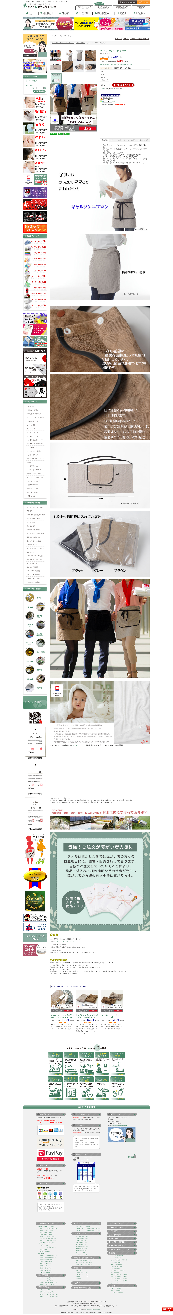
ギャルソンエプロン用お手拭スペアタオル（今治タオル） (62, 1016)
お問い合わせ (31, 496)
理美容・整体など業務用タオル (46, 1257)
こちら (75, 745)
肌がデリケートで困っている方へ (46, 1228)
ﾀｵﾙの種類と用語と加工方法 (36, 515)
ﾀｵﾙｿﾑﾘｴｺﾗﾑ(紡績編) (33, 582)
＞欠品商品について (33, 466)
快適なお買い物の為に (34, 414)
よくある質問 (31, 429)
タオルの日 (30, 552)
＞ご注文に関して (32, 432)
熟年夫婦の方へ (42, 1249)
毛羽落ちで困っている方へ (44, 1230)
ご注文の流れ (31, 406)
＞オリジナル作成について (35, 477)
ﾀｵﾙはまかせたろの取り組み (36, 556)
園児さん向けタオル (43, 1251)
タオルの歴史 (31, 522)
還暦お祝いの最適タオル (44, 1259)
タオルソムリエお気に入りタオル (81, 1264)
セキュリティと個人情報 (35, 559)
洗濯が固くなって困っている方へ (46, 1238)
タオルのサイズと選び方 (35, 518)
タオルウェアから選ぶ (39, 282)
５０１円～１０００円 (79, 1272)
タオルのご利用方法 (33, 530)
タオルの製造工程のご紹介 (35, 533)
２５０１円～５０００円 (79, 1276)
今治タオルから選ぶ (43, 1289)
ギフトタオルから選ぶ (39, 299)
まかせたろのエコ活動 (34, 541)
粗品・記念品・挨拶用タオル (80, 1226)
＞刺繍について (32, 462)
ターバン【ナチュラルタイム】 (112, 1016)
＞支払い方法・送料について (36, 451)
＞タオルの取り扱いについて (36, 443)
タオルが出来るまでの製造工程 (117, 1260)
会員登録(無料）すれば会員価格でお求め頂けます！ (117, 64)
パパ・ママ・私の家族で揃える (46, 1247)
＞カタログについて (33, 481)
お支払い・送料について (35, 410)
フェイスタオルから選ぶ (38, 247)
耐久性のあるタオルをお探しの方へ (47, 1282)
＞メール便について (33, 447)
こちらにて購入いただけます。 (66, 941)
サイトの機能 (31, 425)
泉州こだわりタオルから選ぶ (45, 1292)
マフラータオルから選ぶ (38, 276)
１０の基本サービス (114, 1257)
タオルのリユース (32, 545)
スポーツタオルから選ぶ (38, 241)
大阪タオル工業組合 (114, 1290)
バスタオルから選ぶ (39, 253)
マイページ (118, 39)
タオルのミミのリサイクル (35, 548)
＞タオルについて (32, 436)
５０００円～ (76, 1278)
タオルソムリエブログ (114, 1283)
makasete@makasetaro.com (119, 1125)
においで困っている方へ (44, 1234)
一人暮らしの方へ (42, 1245)
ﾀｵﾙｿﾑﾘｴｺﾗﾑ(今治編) (33, 571)
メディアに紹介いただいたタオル (81, 1262)
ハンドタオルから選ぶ (39, 264)
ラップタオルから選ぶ (39, 270)
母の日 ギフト (80, 43)
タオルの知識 (31, 526)
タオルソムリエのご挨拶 (35, 507)
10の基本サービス (32, 421)
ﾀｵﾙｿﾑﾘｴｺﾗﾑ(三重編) (33, 578)
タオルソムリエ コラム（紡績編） (117, 1280)
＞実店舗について (32, 485)
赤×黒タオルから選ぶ (78, 1252)
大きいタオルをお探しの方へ (45, 1277)
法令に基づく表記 (32, 492)
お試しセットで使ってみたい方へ (46, 1240)
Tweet (102, 88)
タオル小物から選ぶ (39, 288)
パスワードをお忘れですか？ (139, 39)
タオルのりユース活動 (114, 1266)
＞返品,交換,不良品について (36, 458)
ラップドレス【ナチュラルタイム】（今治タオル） (86, 1016)
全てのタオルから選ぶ (39, 305)
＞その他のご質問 (32, 488)
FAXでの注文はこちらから (35, 417)
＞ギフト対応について (34, 470)
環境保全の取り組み (114, 1262)
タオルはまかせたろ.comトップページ (63, 43)
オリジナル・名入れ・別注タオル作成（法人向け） (86, 1230)
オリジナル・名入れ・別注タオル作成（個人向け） (86, 1228)
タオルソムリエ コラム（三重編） (117, 1278)
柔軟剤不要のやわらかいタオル (46, 1284)
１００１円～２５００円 (79, 1274)
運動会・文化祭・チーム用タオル (46, 1255)
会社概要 (30, 511)
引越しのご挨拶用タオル (44, 1272)
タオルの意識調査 (32, 567)
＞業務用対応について (34, 473)
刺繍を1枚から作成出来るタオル (81, 1260)
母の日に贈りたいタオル (44, 1270)
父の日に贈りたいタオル (44, 1268)
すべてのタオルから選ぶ (79, 1255)
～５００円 (76, 1270)
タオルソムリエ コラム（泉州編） (117, 1276)
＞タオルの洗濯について (35, 440)
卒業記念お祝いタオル (43, 1266)
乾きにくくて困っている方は (45, 1236)
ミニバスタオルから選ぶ (38, 258)
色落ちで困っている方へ (44, 1232)
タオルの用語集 (32, 563)
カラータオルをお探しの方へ (45, 1280)
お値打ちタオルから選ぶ (38, 293)
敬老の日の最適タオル (43, 1263)
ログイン (126, 39)
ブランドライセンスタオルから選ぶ (47, 1294)
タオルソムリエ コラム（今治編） (117, 1274)
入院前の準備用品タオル (44, 1261)
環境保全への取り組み (34, 537)
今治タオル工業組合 (114, 1288)
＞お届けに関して (32, 455)
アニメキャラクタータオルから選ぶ (47, 1296)
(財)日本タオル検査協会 (115, 1292)
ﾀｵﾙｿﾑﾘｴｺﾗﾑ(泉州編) (33, 574)
